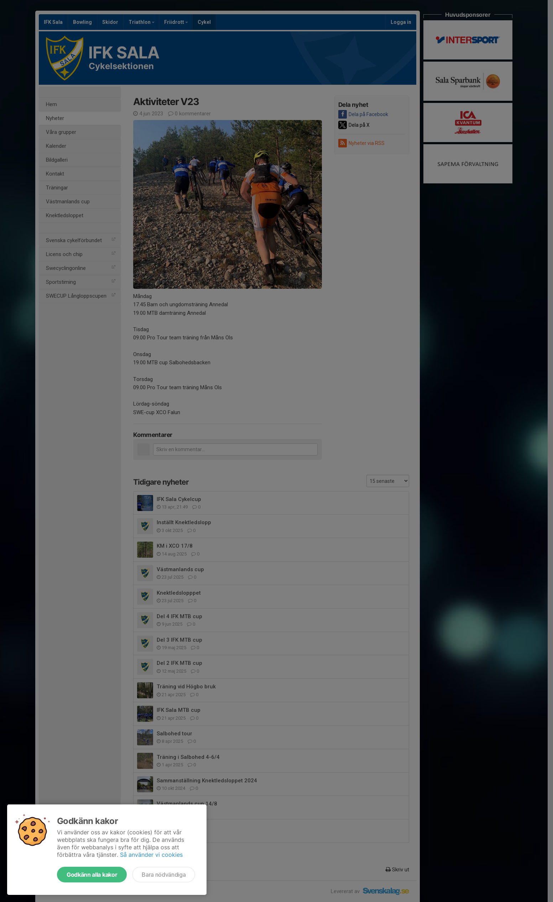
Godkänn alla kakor (92, 874)
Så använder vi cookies (151, 854)
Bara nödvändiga (164, 874)
